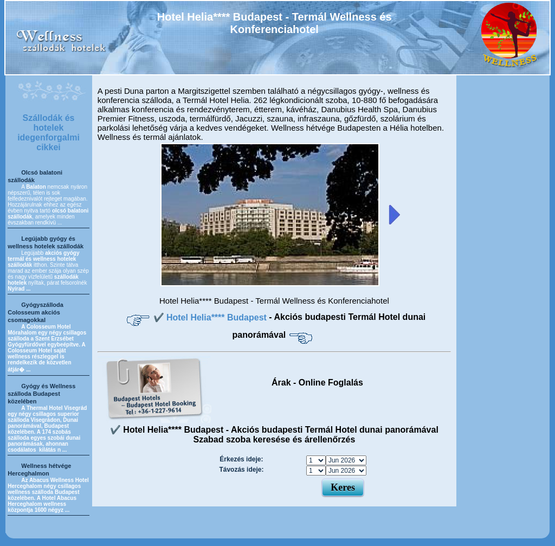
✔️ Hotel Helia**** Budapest (211, 317)
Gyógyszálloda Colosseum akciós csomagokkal (35, 312)
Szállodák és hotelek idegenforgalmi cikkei (48, 132)
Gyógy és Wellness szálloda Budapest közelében (41, 393)
